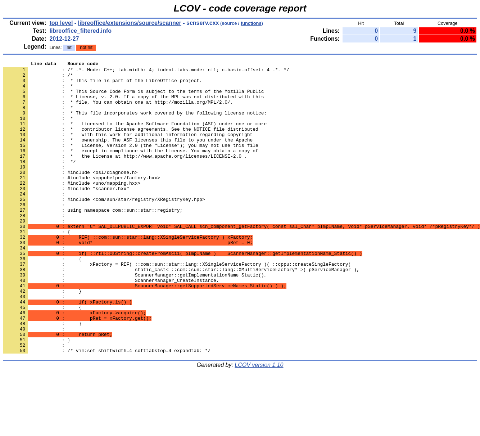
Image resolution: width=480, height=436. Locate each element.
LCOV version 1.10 (259, 423)
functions (251, 23)
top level (61, 23)
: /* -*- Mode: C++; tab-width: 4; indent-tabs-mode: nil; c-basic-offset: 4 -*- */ (146, 71)
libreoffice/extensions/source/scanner (129, 23)
